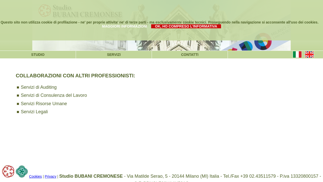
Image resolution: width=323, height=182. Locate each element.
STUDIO (38, 55)
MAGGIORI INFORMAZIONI (124, 26)
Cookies (35, 176)
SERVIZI (114, 55)
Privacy (50, 176)
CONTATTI (190, 55)
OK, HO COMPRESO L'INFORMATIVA (186, 26)
